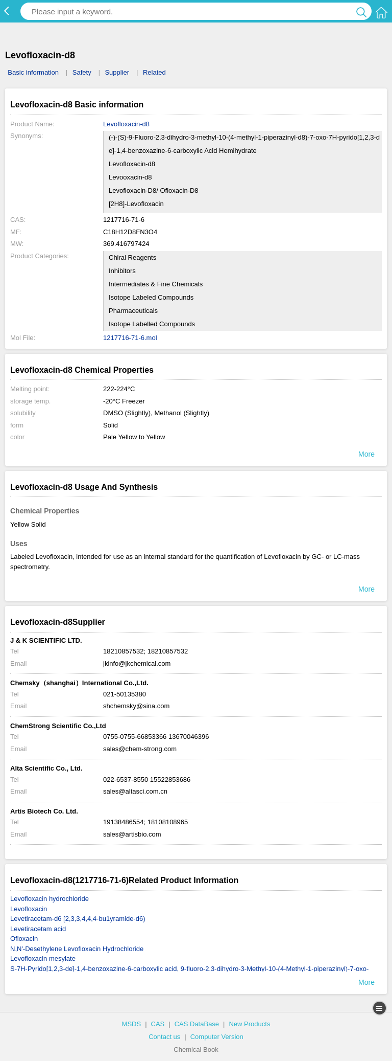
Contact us (164, 1037)
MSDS (131, 1024)
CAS (158, 1024)
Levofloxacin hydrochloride (49, 898)
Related (154, 72)
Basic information (33, 72)
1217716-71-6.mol (130, 338)
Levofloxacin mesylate (43, 958)
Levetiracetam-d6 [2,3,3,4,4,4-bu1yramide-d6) (77, 918)
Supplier (117, 72)
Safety (81, 72)
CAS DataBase (197, 1024)
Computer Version (216, 1037)
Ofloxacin (24, 938)
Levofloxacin (28, 909)
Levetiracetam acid (38, 929)
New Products (249, 1024)
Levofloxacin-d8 (126, 124)
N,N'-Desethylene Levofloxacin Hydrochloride (76, 949)
